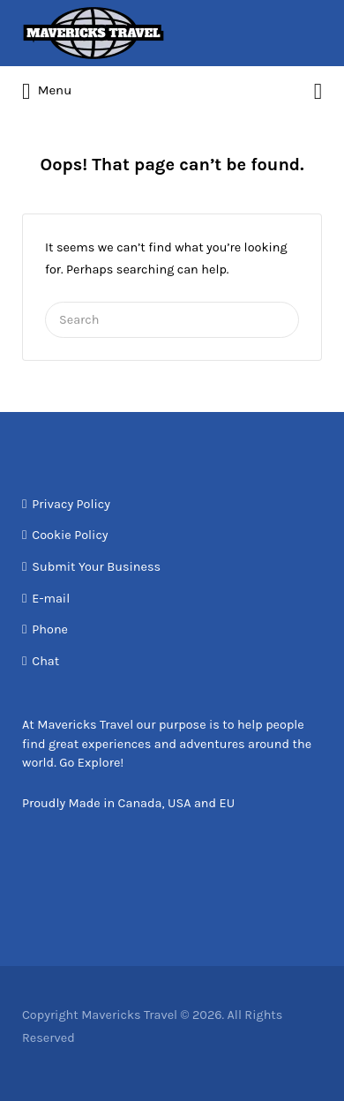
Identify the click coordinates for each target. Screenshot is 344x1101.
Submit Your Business (96, 566)
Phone (50, 629)
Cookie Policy (70, 535)
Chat (45, 661)
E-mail (51, 598)
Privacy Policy (71, 504)
